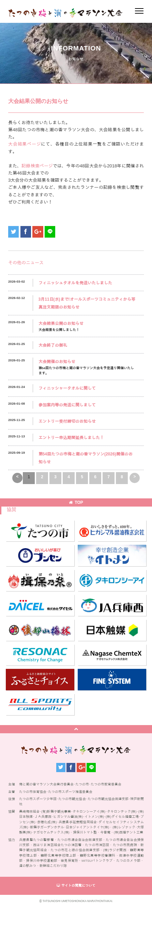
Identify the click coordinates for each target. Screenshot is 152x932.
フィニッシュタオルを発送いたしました (75, 283)
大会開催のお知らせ (57, 361)
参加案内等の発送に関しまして (67, 405)
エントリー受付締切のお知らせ (67, 421)
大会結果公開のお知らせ (61, 323)
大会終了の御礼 (53, 345)
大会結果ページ (24, 144)
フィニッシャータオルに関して (67, 388)
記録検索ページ (37, 165)
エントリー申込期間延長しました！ (71, 437)
